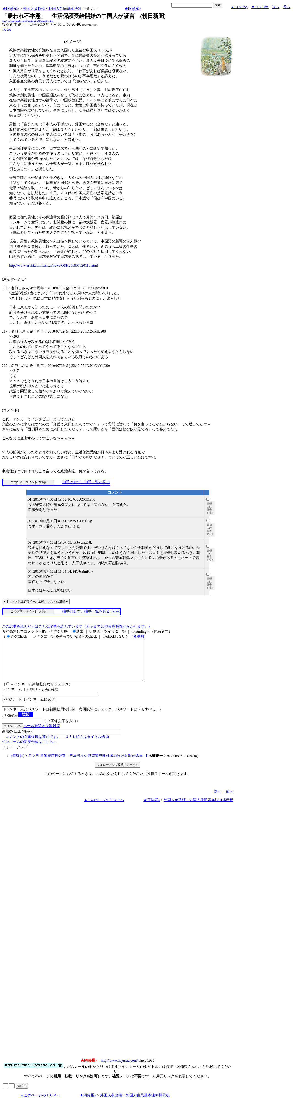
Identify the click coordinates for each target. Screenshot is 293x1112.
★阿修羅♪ (11, 9)
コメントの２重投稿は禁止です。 (32, 745)
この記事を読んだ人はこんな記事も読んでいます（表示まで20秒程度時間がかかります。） (77, 626)
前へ (286, 7)
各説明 (138, 636)
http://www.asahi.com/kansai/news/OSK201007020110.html (53, 265)
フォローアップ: (15, 755)
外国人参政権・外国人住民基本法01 (52, 9)
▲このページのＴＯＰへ (104, 808)
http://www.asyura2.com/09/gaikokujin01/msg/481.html (27, 21)
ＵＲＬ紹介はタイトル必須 (87, 745)
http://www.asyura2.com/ (119, 1069)
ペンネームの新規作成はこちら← (29, 750)
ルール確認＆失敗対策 (41, 734)
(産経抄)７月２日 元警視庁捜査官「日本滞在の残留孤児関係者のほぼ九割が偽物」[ (79, 764)
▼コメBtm (260, 7)
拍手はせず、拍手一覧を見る (86, 482)
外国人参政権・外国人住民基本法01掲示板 (198, 808)
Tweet (6, 29)
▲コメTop (239, 7)
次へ (275, 7)
